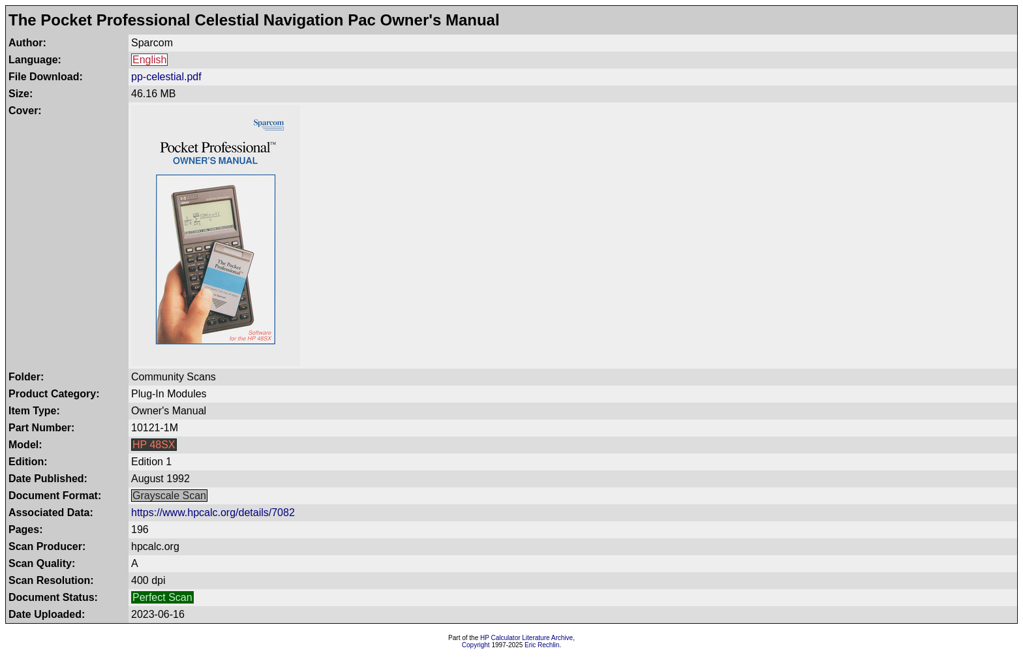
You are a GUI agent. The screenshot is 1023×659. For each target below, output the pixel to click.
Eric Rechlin (542, 645)
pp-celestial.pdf (166, 76)
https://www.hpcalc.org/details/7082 (213, 512)
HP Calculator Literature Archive (526, 637)
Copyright (476, 645)
